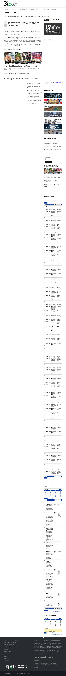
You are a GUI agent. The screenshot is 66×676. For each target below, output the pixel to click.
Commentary (8, 651)
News (6, 649)
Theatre (32, 9)
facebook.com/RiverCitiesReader (40, 666)
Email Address (48, 157)
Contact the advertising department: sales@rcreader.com (46, 663)
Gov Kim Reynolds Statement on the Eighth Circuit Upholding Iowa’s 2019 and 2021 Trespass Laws (23, 23)
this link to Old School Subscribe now (18, 73)
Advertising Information (10, 644)
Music (37, 9)
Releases (7, 12)
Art (48, 9)
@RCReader (36, 667)
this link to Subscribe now (52, 185)
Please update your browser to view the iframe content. (53, 200)
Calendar (14, 12)
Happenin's (13, 9)
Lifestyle (54, 9)
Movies (43, 9)
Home (6, 9)
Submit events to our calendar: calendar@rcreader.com (45, 664)
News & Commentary (23, 9)
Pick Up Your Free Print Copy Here (12, 640)
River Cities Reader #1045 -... (50, 82)
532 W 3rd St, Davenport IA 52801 (41, 659)
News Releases (8, 662)
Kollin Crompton (9, 28)
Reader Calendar (8, 647)
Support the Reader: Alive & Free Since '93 (14, 646)
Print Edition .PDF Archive (10, 642)
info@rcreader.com (38, 661)
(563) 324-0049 (37, 660)
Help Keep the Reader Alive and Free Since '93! (22, 79)
